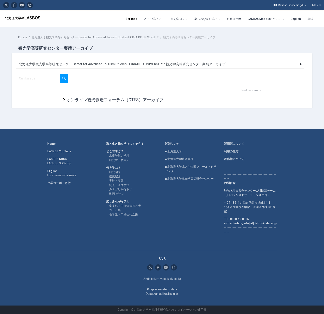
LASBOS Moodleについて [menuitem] (264, 18)
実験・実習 (116, 180)
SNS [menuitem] (310, 18)
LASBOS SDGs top (59, 163)
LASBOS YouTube (59, 151)
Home (51, 143)
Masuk (316, 5)
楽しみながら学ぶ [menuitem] (205, 18)
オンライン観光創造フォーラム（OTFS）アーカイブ (115, 99)
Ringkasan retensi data (162, 289)
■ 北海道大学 (173, 151)
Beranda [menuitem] (131, 18)
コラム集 (115, 210)
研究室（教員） (119, 160)
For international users (61, 175)
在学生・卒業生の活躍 (123, 214)
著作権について (234, 159)
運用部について (234, 143)
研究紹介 (115, 172)
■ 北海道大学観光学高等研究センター (189, 178)
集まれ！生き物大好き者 (125, 205)
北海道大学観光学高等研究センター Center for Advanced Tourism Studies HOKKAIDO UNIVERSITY (95, 37)
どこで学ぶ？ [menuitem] (152, 18)
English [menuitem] (296, 18)
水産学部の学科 (119, 155)
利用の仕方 (231, 151)
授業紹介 (115, 176)
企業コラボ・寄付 (58, 183)
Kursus (22, 37)
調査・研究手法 (119, 185)
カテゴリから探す (120, 189)
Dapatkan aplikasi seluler (162, 293)
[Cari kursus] (38, 78)
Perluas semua (251, 90)
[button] (290, 5)
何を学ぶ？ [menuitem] (177, 18)
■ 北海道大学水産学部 (179, 159)
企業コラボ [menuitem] (234, 18)
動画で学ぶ (116, 193)
